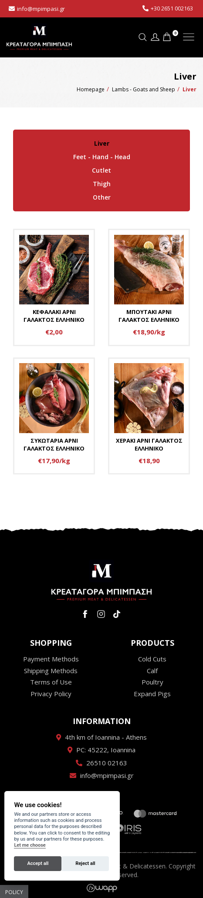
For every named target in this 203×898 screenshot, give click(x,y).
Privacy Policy (50, 692)
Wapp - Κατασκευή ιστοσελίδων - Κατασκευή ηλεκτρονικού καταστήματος (101, 887)
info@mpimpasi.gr (41, 9)
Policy (14, 892)
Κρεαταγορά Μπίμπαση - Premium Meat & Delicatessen (39, 37)
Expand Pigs (152, 692)
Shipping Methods (51, 669)
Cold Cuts (152, 658)
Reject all (85, 863)
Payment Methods (51, 658)
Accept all (37, 863)
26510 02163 (106, 762)
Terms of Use (51, 681)
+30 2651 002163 (172, 8)
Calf (152, 669)
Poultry (152, 681)
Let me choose (29, 845)
